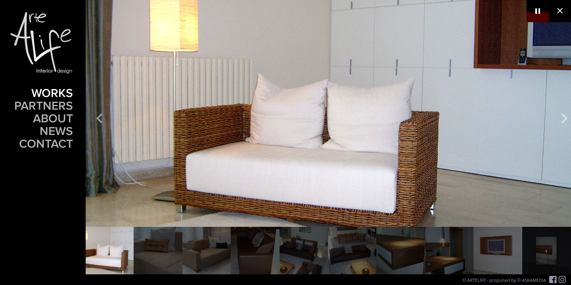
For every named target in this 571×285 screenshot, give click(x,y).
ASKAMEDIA (534, 280)
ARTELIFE (476, 280)
